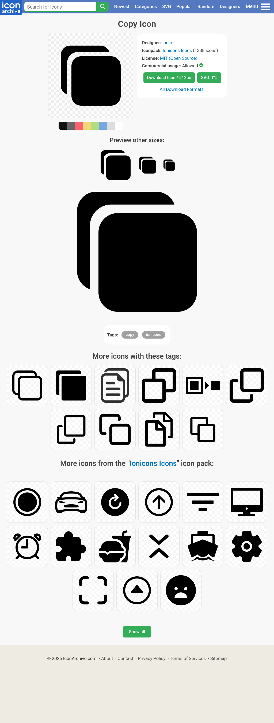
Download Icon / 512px (169, 77)
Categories (146, 6)
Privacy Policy (151, 658)
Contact (125, 658)
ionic (167, 42)
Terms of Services (188, 658)
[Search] (102, 7)
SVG (166, 6)
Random (205, 6)
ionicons (153, 334)
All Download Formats (182, 89)
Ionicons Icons (177, 50)
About (107, 658)
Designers (230, 6)
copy (129, 334)
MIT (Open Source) (178, 58)
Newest (121, 6)
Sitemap (218, 658)
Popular (184, 6)
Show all (137, 631)
